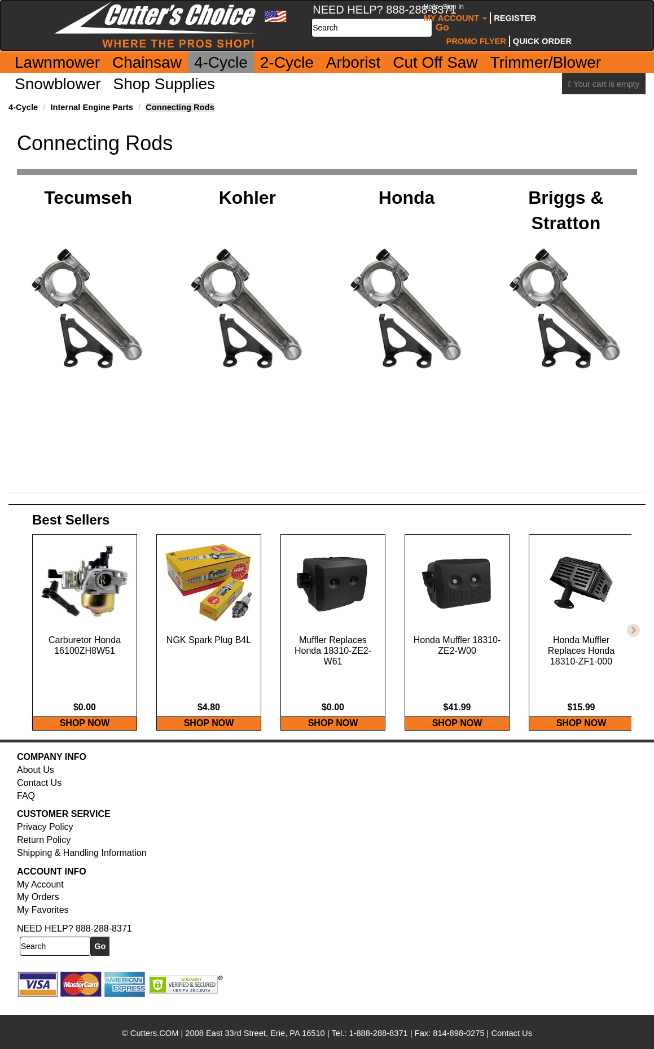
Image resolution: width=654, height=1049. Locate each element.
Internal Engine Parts (91, 107)
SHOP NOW (85, 735)
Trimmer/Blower (546, 62)
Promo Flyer (476, 41)
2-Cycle (287, 62)
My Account (456, 13)
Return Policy (44, 851)
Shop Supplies (164, 84)
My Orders (38, 908)
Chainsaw (147, 62)
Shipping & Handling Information (81, 864)
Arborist (353, 62)
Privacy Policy (45, 838)
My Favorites (43, 921)
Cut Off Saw (435, 62)
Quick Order (542, 41)
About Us (35, 781)
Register (515, 18)
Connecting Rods (180, 107)
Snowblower (58, 84)
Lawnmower (57, 62)
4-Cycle (221, 62)
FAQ (26, 807)
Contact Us (39, 794)
